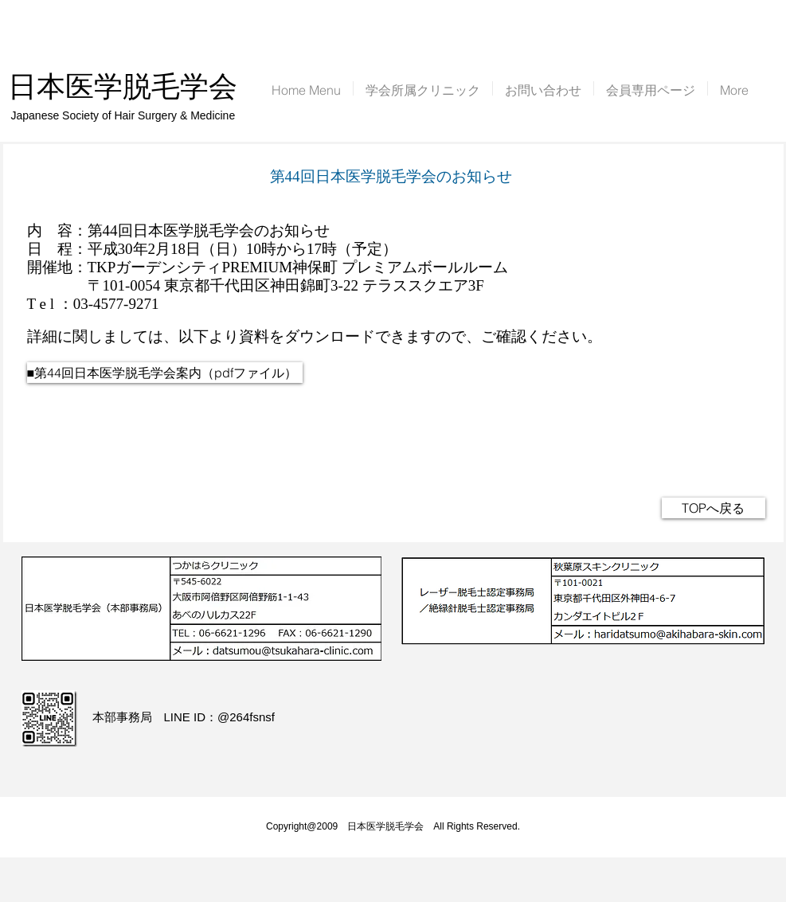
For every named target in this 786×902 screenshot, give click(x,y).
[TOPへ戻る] (713, 508)
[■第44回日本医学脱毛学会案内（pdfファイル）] (165, 372)
